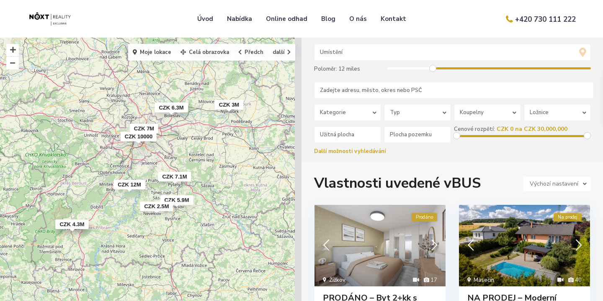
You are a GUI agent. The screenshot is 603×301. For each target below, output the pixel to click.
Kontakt (393, 19)
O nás (358, 19)
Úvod (205, 19)
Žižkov (337, 280)
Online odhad (286, 19)
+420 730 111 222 (545, 19)
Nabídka (239, 19)
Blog (328, 19)
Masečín (484, 280)
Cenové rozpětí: (474, 129)
